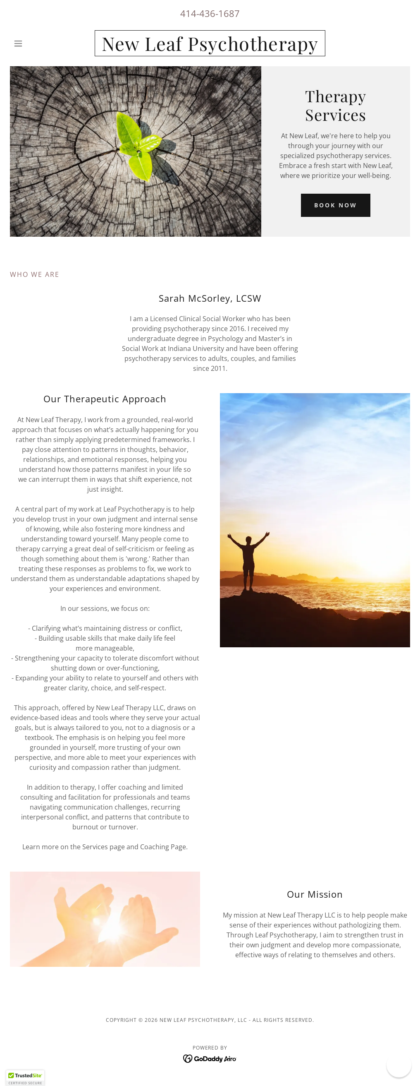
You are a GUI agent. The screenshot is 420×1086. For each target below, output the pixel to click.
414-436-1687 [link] (210, 13)
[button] (40, 43)
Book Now (335, 205)
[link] (210, 48)
